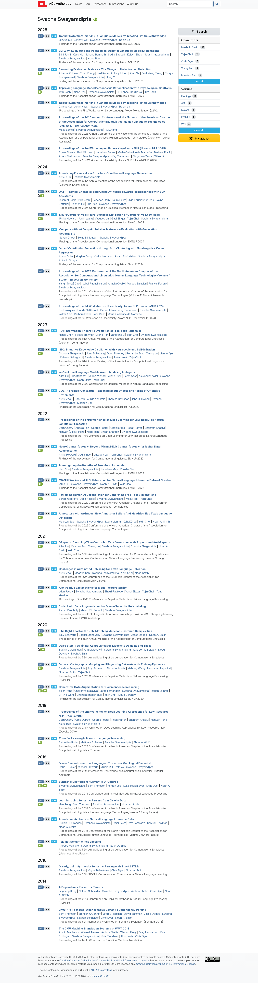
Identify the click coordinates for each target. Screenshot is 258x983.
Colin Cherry (66, 427)
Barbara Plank (162, 152)
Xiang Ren (94, 58)
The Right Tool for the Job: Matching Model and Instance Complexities (105, 631)
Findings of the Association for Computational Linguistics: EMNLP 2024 (101, 241)
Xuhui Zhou (65, 399)
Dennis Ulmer (108, 310)
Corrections (100, 4)
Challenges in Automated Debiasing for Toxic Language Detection (102, 569)
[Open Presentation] (40, 742)
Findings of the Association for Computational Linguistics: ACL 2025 (99, 43)
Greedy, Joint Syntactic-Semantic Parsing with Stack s (99, 866)
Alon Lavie (126, 936)
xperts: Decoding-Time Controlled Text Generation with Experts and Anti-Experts (114, 542)
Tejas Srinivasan (87, 237)
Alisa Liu (64, 376)
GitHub (132, 4)
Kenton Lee (114, 785)
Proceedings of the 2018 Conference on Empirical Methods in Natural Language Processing (113, 793)
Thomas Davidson (118, 399)
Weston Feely (128, 932)
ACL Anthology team (102, 970)
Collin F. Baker (67, 767)
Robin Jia (124, 40)
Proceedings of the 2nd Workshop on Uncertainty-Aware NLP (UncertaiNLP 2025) (112, 148)
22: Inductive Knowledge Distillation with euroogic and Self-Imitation (107, 349)
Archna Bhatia (139, 891)
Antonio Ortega (68, 260)
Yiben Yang (65, 690)
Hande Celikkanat (87, 310)
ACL (183, 103)
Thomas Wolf (141, 742)
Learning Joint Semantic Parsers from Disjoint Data (92, 800)
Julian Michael (97, 376)
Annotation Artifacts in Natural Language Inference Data (96, 819)
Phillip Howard (67, 218)
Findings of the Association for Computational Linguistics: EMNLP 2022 (101, 458)
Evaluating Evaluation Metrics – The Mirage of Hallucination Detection (105, 69)
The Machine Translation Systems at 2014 (94, 928)
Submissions (117, 4)
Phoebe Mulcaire (69, 845)
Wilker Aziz (161, 156)
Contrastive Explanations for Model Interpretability (93, 587)
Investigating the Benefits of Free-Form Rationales (92, 465)
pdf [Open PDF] (40, 36)
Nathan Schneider (89, 891)
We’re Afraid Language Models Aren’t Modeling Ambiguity (97, 372)
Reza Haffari (118, 719)
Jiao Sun (64, 469)
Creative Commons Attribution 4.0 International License (165, 963)
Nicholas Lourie (116, 668)
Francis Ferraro (158, 283)
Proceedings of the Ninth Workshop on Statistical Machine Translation (100, 940)
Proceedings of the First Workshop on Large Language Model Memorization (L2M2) (109, 110)
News (79, 4)
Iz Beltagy (150, 649)
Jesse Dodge (139, 634)
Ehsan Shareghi (110, 431)
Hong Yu (111, 77)
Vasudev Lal (102, 218)
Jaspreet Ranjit (67, 200)
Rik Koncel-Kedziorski (129, 92)
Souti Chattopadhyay (156, 54)
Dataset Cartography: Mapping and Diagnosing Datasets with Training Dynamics (112, 664)
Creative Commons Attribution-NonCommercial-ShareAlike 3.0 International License (104, 960)
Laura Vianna (113, 521)
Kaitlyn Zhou (134, 54)
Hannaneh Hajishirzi (159, 668)
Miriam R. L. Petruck (112, 767)
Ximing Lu (152, 353)
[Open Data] (42, 195)
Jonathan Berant (106, 152)
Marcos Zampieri (137, 283)
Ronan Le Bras (135, 353)
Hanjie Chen (66, 334)
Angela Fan (82, 427)
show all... (199, 81)
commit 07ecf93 (100, 976)
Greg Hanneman (148, 932)
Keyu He (78, 54)
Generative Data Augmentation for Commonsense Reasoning (99, 686)
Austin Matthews (69, 932)
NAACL (185, 110)
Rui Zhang (111, 129)
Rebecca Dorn (101, 200)
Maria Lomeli (66, 129)
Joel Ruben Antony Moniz (112, 73)
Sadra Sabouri (116, 54)
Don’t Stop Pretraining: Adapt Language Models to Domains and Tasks (105, 645)
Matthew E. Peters (91, 742)
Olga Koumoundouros (141, 200)
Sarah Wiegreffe (68, 498)
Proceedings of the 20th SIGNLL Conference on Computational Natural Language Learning (113, 874)
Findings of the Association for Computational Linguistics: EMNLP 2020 (101, 698)
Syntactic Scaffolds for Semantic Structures (88, 781)
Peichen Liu (78, 204)
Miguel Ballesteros (98, 870)
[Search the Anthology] (189, 4)
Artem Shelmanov (69, 156)
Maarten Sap (84, 402)
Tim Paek (150, 92)
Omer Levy (119, 823)
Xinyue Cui (65, 40)
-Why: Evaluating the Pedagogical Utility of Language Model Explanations (109, 50)
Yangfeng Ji (118, 334)
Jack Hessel (87, 498)
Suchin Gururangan (70, 649)
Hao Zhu (80, 399)
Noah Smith (84, 380)
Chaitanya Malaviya (86, 690)
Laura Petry (119, 200)
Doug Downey (115, 353)
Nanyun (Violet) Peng (71, 431)
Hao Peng (65, 804)
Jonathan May (109, 469)
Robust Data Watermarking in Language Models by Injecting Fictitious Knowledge (112, 36)
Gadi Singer (118, 218)
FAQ (88, 4)
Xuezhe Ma (127, 469)
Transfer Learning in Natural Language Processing (92, 738)
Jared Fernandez (110, 690)
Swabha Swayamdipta (103, 40)
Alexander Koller (148, 376)
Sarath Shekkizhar (125, 256)
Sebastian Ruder (68, 742)
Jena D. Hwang (96, 353)
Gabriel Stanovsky (89, 634)
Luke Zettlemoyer (133, 785)
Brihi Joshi (65, 54)
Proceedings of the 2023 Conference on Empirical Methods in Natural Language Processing (113, 383)
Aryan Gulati (66, 256)
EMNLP (185, 117)
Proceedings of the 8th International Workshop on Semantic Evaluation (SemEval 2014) (111, 921)
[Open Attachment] (40, 785)
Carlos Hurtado (103, 256)
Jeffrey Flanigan (112, 913)
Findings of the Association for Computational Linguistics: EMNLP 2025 (101, 81)
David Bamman (133, 913)
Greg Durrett (82, 719)
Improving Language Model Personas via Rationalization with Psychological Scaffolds (115, 88)
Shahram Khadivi (155, 427)
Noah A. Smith (108, 484)
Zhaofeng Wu (79, 376)
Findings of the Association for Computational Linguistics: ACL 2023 (99, 406)
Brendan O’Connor (89, 913)
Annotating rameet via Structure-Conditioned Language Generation (105, 173)
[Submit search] (216, 4)
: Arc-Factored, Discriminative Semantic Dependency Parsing (102, 909)
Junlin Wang (85, 218)
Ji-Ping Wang (67, 694)
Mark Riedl (132, 498)
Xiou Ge (134, 73)
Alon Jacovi (66, 591)
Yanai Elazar (132, 591)
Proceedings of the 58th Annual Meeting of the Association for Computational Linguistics (112, 638)
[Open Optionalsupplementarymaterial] (40, 690)
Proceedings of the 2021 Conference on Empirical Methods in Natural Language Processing (113, 599)
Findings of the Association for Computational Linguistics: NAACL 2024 (101, 222)
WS (183, 124)
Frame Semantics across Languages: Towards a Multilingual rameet (105, 763)
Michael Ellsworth (88, 767)
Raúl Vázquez (85, 152)
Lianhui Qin (166, 353)
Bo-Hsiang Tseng (152, 73)
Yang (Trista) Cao (69, 283)
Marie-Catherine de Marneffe (135, 152)
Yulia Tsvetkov (109, 936)
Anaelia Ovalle (116, 283)
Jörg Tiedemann (120, 156)
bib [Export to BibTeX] (47, 36)
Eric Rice (92, 204)
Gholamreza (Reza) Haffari (126, 427)
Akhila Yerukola (96, 399)
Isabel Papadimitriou (94, 283)
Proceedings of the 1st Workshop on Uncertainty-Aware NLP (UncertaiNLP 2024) (112, 306)
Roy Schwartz (67, 634)
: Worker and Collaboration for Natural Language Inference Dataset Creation (115, 480)
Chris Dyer (152, 785)
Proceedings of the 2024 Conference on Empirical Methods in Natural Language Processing (113, 207)
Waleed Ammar (90, 932)
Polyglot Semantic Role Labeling (80, 841)
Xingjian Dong (84, 256)
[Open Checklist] (40, 73)
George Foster (99, 427)
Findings (186, 96)
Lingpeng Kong (68, 891)
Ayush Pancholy (68, 610)
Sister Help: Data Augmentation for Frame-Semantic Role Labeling (102, 606)
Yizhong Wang (136, 668)
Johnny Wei (81, 40)
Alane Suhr (114, 376)
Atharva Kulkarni (68, 73)
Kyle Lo (137, 649)
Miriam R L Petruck (91, 610)
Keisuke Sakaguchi (71, 357)
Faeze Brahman (84, 334)
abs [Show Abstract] (54, 36)
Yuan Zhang (87, 73)
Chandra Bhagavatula (71, 353)
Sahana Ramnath (95, 54)
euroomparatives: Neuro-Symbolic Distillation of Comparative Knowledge (109, 214)
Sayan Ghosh (67, 237)
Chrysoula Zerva (142, 156)
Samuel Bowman (157, 823)
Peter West (120, 357)
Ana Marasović (93, 649)
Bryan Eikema (67, 152)
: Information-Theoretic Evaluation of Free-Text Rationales (100, 330)
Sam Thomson (96, 785)
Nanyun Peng (159, 719)
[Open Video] (40, 218)
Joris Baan (99, 314)
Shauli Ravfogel (113, 591)
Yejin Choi (133, 218)
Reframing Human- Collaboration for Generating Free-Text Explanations (107, 494)
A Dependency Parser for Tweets (81, 887)
